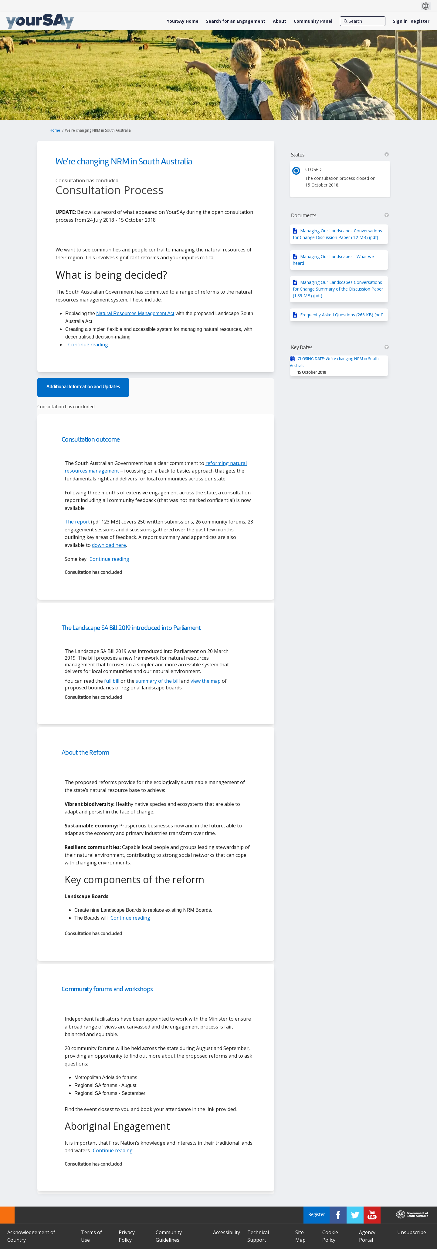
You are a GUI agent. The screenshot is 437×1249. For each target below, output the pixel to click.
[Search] (362, 21)
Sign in (400, 21)
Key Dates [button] (340, 347)
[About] (279, 21)
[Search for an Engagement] (236, 21)
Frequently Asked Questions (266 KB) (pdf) (342, 315)
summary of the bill (158, 681)
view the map (206, 681)
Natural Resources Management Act (135, 313)
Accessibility (226, 1232)
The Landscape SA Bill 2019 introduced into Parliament (131, 628)
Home (54, 130)
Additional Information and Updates (83, 387)
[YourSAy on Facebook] (338, 1215)
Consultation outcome (91, 440)
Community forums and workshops (107, 989)
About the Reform (85, 753)
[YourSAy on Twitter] (355, 1215)
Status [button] (340, 155)
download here (109, 545)
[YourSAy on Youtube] (372, 1215)
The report (77, 521)
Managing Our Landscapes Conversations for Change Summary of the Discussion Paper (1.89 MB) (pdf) (338, 289)
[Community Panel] (313, 21)
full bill (111, 681)
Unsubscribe (411, 1232)
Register (420, 21)
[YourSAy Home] (182, 21)
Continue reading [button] (88, 344)
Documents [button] (340, 215)
